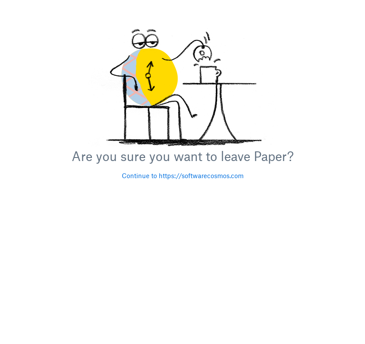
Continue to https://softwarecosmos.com (183, 175)
